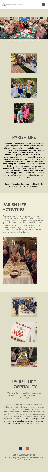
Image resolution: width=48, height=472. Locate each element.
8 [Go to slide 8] (22, 37)
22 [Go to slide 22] (22, 40)
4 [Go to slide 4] (12, 37)
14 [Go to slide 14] (38, 37)
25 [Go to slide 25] (30, 40)
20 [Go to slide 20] (17, 40)
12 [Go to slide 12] (33, 37)
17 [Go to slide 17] (10, 40)
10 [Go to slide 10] (28, 37)
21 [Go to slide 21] (20, 40)
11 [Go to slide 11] (30, 37)
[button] (43, 4)
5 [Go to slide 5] (15, 37)
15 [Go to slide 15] (40, 37)
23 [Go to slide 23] (25, 40)
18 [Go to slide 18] (12, 40)
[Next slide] (41, 28)
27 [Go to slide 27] (35, 40)
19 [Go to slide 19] (15, 40)
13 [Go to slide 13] (35, 37)
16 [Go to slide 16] (43, 37)
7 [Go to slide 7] (20, 37)
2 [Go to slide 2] (7, 37)
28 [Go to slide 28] (38, 40)
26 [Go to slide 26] (33, 40)
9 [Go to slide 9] (25, 37)
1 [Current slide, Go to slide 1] (5, 37)
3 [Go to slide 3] (10, 37)
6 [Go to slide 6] (17, 37)
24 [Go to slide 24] (28, 40)
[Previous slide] (6, 28)
